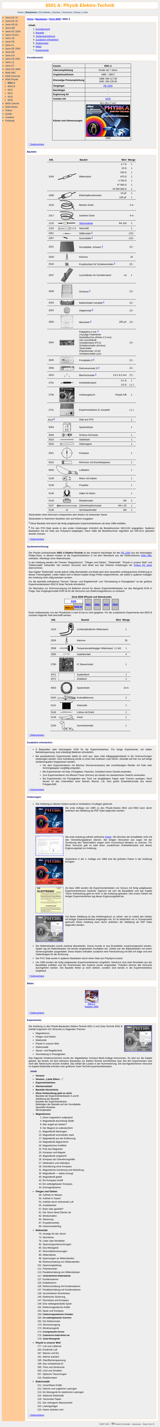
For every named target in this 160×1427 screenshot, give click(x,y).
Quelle (8, 113)
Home (20, 12)
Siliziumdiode (86, 223)
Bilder (39, 46)
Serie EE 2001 (12, 58)
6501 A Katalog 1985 (91, 1004)
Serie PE (10, 41)
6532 (10, 96)
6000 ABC (10, 72)
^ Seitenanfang (36, 144)
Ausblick (9, 117)
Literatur (56, 12)
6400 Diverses (12, 76)
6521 (10, 89)
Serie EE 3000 (12, 69)
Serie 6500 (55, 19)
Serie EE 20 (11, 21)
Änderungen (42, 43)
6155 (108, 98)
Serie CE (10, 38)
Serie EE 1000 (12, 31)
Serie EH (10, 55)
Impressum (137, 1424)
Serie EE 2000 (12, 48)
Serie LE (9, 62)
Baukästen (31, 12)
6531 (10, 93)
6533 (10, 100)
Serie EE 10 (11, 17)
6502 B (11, 86)
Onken (8, 110)
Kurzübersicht (43, 29)
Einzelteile (44, 12)
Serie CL (9, 45)
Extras (77, 12)
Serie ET (9, 65)
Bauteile (40, 32)
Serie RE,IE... (12, 24)
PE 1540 (107, 85)
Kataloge (10, 120)
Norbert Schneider (120, 1424)
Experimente (42, 50)
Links (85, 12)
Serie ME (10, 28)
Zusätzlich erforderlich (47, 39)
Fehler (108, 837)
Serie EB (10, 52)
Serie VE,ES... (12, 35)
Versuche (67, 12)
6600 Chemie (12, 103)
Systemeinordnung (45, 36)
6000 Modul (11, 107)
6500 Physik (11, 79)
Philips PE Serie (143, 565)
